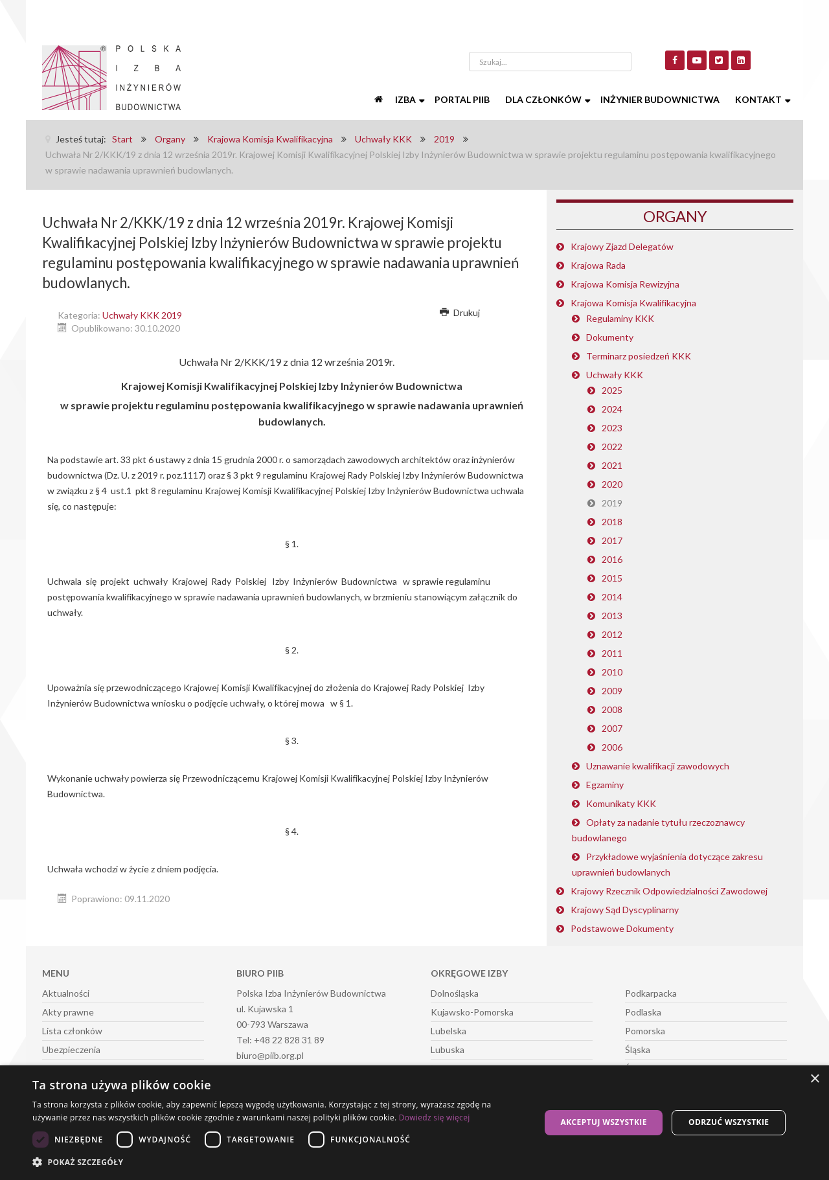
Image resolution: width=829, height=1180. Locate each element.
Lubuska (447, 1049)
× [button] (814, 1079)
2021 (612, 465)
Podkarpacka (651, 993)
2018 (612, 521)
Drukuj (460, 312)
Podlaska (643, 1011)
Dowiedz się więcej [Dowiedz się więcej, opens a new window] (434, 1117)
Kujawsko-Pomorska (472, 1011)
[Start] (379, 99)
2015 (612, 578)
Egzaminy (605, 784)
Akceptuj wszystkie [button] (603, 1122)
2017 (612, 540)
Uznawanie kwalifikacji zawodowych (657, 765)
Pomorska (645, 1030)
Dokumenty (609, 337)
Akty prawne (68, 1011)
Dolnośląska (455, 993)
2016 (612, 559)
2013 (612, 615)
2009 (612, 690)
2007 (612, 728)
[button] (278, 1162)
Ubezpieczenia (71, 1049)
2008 (612, 709)
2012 (612, 634)
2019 (612, 502)
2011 (612, 653)
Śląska (637, 1049)
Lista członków (72, 1030)
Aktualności (65, 993)
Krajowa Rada (598, 265)
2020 (612, 484)
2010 (612, 671)
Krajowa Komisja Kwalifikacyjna (633, 302)
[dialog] (414, 1122)
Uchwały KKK (614, 374)
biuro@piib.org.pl (270, 1055)
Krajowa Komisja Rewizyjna (625, 283)
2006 (612, 747)
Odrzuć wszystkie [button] (728, 1122)
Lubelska (448, 1030)
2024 (612, 408)
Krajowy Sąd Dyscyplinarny (625, 909)
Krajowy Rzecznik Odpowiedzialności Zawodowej (669, 890)
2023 (612, 427)
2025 (612, 390)
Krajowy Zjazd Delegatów (622, 246)
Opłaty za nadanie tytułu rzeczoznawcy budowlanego (658, 830)
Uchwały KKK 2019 (142, 315)
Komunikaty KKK (621, 803)
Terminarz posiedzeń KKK (638, 355)
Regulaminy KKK (620, 318)
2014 (612, 596)
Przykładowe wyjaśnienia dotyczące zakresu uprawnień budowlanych (667, 864)
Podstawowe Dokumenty (622, 928)
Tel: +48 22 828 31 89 (280, 1039)
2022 (612, 446)
